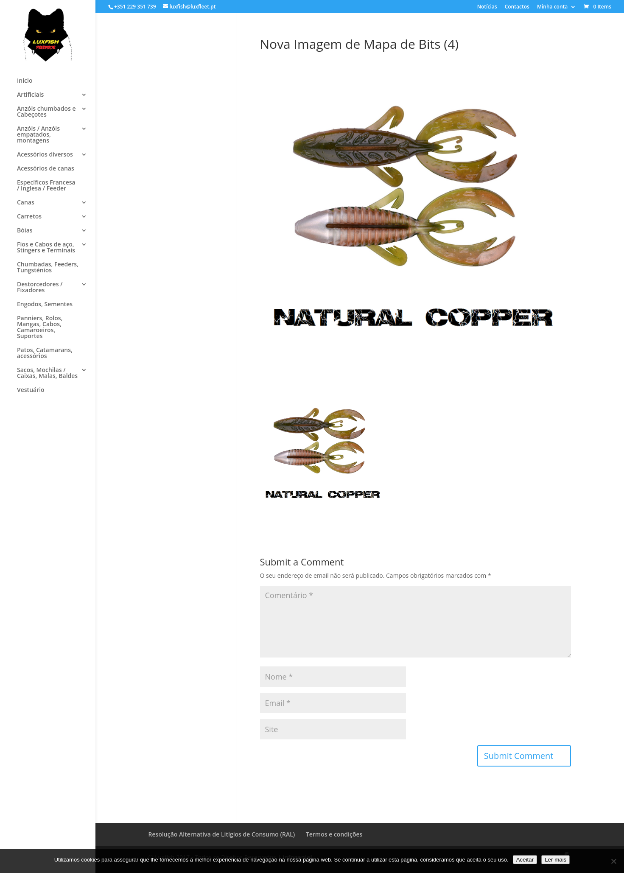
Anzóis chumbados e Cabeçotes (46, 112)
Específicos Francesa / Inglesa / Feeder (46, 185)
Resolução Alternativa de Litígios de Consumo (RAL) (221, 834)
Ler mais (555, 859)
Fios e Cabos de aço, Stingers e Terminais (46, 247)
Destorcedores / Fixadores (40, 287)
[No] (613, 861)
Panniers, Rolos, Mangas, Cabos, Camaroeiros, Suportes (39, 327)
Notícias (487, 7)
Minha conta (552, 7)
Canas (25, 202)
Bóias (25, 230)
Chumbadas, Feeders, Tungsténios (47, 267)
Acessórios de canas (45, 168)
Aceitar (525, 859)
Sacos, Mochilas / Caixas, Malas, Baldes (47, 373)
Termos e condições (334, 834)
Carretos (29, 216)
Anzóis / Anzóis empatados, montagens (38, 135)
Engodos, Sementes (45, 304)
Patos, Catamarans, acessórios (45, 353)
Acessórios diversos (45, 154)
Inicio (24, 81)
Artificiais (30, 95)
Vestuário (31, 390)
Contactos (517, 7)
